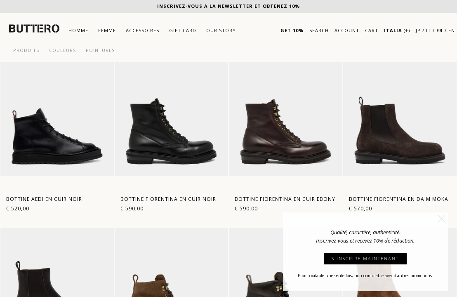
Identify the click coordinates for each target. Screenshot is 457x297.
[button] (442, 218)
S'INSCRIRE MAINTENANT (365, 258)
